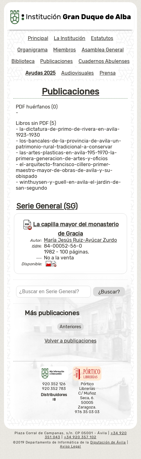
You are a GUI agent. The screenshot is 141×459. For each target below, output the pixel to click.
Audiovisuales (77, 73)
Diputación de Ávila (108, 442)
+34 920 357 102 (80, 437)
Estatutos (102, 38)
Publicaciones (56, 61)
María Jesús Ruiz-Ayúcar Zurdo (80, 240)
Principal (38, 38)
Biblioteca (23, 61)
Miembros (64, 50)
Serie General (47, 206)
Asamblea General (103, 50)
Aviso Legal (70, 446)
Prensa (108, 73)
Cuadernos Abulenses (104, 61)
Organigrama (32, 50)
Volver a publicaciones (70, 341)
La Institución (69, 38)
